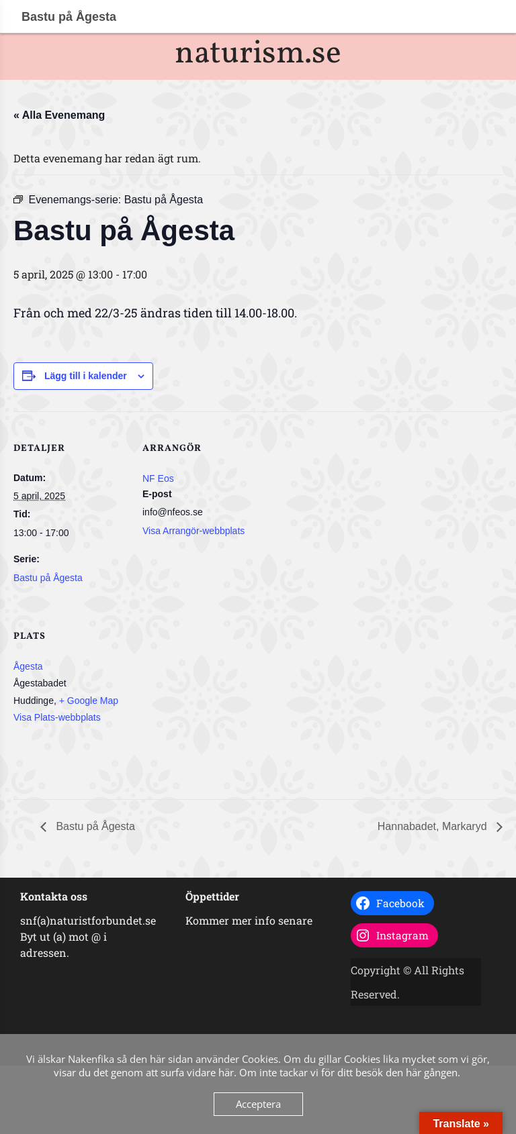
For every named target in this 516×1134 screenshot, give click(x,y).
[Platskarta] (213, 691)
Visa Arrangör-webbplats (193, 530)
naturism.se (258, 54)
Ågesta (28, 666)
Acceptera (258, 1104)
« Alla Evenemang (59, 115)
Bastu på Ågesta (48, 577)
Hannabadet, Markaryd (434, 826)
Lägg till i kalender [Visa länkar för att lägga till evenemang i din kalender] (85, 375)
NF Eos (158, 478)
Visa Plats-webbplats (57, 717)
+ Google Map (88, 700)
